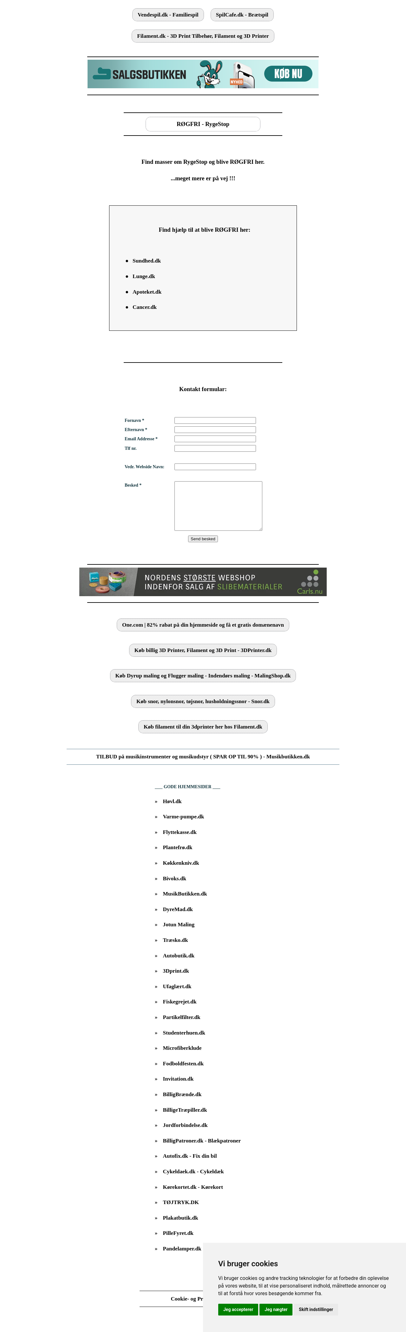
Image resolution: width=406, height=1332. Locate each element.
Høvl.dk (172, 811)
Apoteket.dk (147, 292)
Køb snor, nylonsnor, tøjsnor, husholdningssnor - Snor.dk (203, 711)
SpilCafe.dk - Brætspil (242, 15)
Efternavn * (136, 429)
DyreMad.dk (178, 919)
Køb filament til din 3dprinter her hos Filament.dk (203, 736)
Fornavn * (134, 420)
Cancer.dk (145, 307)
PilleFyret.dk (178, 1243)
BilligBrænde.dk (182, 1104)
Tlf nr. (131, 448)
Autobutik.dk (179, 965)
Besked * (133, 485)
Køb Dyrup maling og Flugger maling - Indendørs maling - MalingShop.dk (203, 685)
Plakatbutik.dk (180, 1227)
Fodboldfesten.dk (183, 1073)
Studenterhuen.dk (184, 1042)
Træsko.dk (175, 950)
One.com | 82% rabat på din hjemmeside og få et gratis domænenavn (203, 634)
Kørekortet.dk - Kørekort (193, 1197)
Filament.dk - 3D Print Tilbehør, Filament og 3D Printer (203, 36)
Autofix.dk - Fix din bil (190, 1165)
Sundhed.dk (147, 261)
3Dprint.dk (176, 980)
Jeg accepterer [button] (238, 1309)
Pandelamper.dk (182, 1258)
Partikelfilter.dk (181, 1027)
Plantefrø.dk (178, 857)
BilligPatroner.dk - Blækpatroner (202, 1150)
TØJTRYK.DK (181, 1212)
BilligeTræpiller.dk (185, 1119)
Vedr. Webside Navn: (144, 466)
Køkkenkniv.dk (181, 872)
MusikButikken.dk (185, 903)
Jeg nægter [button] (276, 1309)
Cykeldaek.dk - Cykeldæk (193, 1181)
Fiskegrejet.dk (180, 1011)
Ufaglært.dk (177, 996)
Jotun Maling (179, 934)
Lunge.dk (144, 276)
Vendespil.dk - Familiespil (168, 15)
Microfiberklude (182, 1058)
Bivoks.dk (175, 888)
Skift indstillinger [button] (316, 1309)
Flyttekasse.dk (180, 842)
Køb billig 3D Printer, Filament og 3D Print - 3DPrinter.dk (203, 660)
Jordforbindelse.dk (185, 1135)
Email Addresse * (141, 438)
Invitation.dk (178, 1088)
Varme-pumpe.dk (183, 826)
